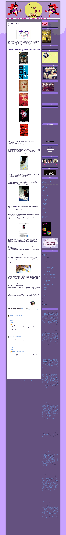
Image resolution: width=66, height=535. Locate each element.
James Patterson (56, 403)
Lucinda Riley (53, 437)
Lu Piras (49, 437)
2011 (44, 301)
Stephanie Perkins (56, 507)
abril (45, 289)
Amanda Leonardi (44, 322)
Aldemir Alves (52, 319)
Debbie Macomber (50, 358)
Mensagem (55, 456)
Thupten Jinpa (49, 518)
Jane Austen (53, 405)
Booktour (52, 335)
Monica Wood (55, 463)
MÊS (50, 457)
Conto (43, 348)
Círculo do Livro (51, 344)
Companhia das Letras (54, 346)
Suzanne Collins (48, 512)
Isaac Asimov (45, 401)
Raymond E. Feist (56, 484)
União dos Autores (52, 520)
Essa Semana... (56, 379)
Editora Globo (50, 368)
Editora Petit (44, 371)
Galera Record (51, 387)
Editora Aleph (44, 365)
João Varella (49, 411)
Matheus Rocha (54, 451)
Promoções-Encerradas (53, 481)
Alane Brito (47, 319)
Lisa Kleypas (52, 432)
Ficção (52, 383)
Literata (57, 433)
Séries (47, 502)
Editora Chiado (55, 367)
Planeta (50, 480)
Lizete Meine (44, 435)
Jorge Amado (54, 415)
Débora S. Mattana (56, 358)
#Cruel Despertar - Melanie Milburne (49, 274)
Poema (54, 480)
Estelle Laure (49, 380)
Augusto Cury (56, 331)
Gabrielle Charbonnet (53, 386)
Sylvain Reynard (44, 513)
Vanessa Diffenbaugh (50, 522)
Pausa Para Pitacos (45, 213)
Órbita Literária (48, 473)
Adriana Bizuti (55, 316)
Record (50, 485)
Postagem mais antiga (35, 380)
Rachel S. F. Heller (44, 483)
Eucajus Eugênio (54, 380)
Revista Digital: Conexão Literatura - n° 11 (50, 277)
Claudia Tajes (44, 345)
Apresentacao (44, 330)
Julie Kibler (52, 417)
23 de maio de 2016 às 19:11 (20, 324)
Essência (45, 380)
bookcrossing (44, 335)
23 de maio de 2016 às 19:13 (20, 351)
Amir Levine (44, 323)
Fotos (46, 385)
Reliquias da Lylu (44, 217)
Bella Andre (49, 332)
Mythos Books (52, 464)
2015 (44, 295)
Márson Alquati (55, 450)
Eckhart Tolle (49, 364)
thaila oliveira (12, 315)
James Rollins (50, 404)
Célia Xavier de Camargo (51, 342)
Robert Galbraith (48, 489)
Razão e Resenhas (45, 216)
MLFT (30, 309)
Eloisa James (47, 376)
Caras (52, 339)
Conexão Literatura (49, 347)
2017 (57, 313)
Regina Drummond (54, 485)
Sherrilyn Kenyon (44, 503)
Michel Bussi (53, 460)
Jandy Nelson (48, 405)
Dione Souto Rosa (56, 361)
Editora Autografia (47, 366)
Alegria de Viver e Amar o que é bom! (48, 181)
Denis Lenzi (45, 359)
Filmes (55, 383)
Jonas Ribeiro (44, 415)
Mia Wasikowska (53, 458)
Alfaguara (47, 320)
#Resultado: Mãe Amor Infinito (48, 270)
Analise (53, 324)
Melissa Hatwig (44, 454)
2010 (44, 303)
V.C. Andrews (47, 521)
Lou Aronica (46, 436)
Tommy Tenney (52, 519)
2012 (44, 300)
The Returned (50, 517)
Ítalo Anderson (50, 401)
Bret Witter (49, 337)
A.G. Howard (51, 314)
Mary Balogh (49, 451)
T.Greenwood (54, 513)
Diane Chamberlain (45, 361)
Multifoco (43, 464)
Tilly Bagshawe (55, 518)
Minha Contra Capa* (45, 207)
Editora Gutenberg (55, 368)
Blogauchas (50, 334)
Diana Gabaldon (50, 360)
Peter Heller (49, 479)
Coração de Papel (44, 191)
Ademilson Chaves (44, 316)
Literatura (19, 309)
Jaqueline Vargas (52, 406)
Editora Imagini (46, 369)
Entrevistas (56, 377)
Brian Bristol (54, 337)
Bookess (48, 335)
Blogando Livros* (45, 186)
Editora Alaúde (55, 364)
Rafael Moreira (50, 483)
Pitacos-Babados (45, 480)
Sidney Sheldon (55, 503)
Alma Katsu (55, 320)
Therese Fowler (55, 517)
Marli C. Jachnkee (49, 450)
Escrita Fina (51, 379)
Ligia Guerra (47, 430)
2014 (44, 297)
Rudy (52, 493)
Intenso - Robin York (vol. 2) (48, 268)
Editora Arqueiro (50, 365)
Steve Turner (56, 508)
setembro (45, 260)
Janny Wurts (46, 406)
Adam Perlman (55, 315)
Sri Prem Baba (44, 507)
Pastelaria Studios (52, 474)
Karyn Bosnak (44, 420)
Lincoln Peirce (47, 431)
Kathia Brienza (52, 421)
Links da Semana (53, 431)
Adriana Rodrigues (44, 317)
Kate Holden (53, 420)
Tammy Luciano (52, 514)
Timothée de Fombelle (45, 519)
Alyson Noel (44, 321)
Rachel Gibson (55, 482)
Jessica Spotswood (55, 409)
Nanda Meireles (56, 465)
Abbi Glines (56, 314)
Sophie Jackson (55, 506)
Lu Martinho (44, 204)
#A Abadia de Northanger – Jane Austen (50, 281)
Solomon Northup (44, 506)
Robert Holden (53, 489)
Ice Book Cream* (44, 198)
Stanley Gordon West (50, 507)
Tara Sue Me (56, 514)
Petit (57, 479)
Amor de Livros (44, 182)
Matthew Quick (47, 452)
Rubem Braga (37, 309)
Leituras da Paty (44, 199)
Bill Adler (56, 333)
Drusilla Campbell (47, 363)
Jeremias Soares (44, 409)
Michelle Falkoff (48, 461)
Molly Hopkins (50, 463)
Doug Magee (53, 362)
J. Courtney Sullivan (56, 401)
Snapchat (49, 505)
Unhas (47, 520)
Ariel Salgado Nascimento (52, 330)
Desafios (44, 360)
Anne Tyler (45, 329)
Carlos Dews (55, 339)
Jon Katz (56, 414)
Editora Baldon (53, 366)
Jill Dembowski (55, 410)
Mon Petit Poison (44, 208)
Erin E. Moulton (52, 378)
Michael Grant (47, 459)
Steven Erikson (46, 509)
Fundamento (47, 386)
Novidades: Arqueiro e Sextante (48, 283)
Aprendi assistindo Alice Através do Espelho (50, 267)
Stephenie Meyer (10, 310)
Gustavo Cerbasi (49, 392)
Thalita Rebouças (53, 516)
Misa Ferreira (47, 462)
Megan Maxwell (48, 453)
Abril (45, 315)
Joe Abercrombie (54, 411)
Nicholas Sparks (55, 467)
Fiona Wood (43, 384)
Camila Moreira (48, 339)
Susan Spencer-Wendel (47, 511)
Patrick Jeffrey (48, 475)
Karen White (55, 419)
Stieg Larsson (45, 510)
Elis (47, 374)
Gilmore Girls (49, 389)
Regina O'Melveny (44, 486)
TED (48, 515)
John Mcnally (47, 414)
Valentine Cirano (55, 521)
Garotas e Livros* (44, 196)
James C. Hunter (44, 403)
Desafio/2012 (50, 359)
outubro (45, 258)
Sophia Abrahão (50, 506)
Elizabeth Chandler (45, 375)
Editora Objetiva (50, 370)
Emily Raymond (46, 377)
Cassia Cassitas (55, 341)
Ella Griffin (50, 375)
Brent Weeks (45, 337)
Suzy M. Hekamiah (54, 512)
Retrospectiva (44, 488)
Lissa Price (46, 433)
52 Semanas (46, 314)
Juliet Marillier (48, 418)
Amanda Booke (49, 321)
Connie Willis (55, 347)
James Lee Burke (50, 403)
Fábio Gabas (54, 381)
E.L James (45, 364)
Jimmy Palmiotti (44, 411)
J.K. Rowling (45, 402)
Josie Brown (49, 416)
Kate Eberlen (48, 420)
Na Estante (57, 464)
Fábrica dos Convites (45, 195)
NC (48, 466)
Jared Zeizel (45, 407)
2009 (44, 304)
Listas (54, 433)
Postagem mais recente (12, 380)
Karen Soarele (51, 419)
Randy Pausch (55, 483)
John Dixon (54, 413)
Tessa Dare (48, 516)
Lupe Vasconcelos (47, 438)
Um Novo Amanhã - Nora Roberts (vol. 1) (50, 278)
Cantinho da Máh (44, 187)
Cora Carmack (48, 348)
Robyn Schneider (47, 490)
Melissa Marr (50, 454)
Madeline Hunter (44, 440)
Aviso (44, 332)
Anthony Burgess (51, 329)
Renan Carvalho (51, 486)
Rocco (51, 490)
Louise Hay (44, 437)
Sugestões (50, 510)
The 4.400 (57, 516)
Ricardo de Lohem (49, 488)
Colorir (49, 346)
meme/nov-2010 (56, 454)
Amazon (55, 322)
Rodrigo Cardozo (56, 490)
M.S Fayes (56, 439)
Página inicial (24, 380)
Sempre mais (44, 501)
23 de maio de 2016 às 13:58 (18, 315)
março (45, 290)
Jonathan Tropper (49, 415)
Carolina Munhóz (50, 341)
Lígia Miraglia (52, 430)
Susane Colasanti (53, 511)
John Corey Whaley (48, 413)
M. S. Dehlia (51, 439)
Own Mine (43, 211)
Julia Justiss (54, 416)
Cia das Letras (46, 344)
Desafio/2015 (55, 359)
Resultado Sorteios (49, 487)
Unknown (13, 324)
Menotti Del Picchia (50, 456)
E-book (57, 363)
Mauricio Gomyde (53, 452)
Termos (56, 515)
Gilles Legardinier (55, 388)
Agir (55, 318)
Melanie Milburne (54, 453)
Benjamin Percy (44, 333)
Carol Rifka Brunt (56, 340)
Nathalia (13, 27)
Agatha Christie (51, 318)
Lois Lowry (48, 435)
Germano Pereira (50, 388)
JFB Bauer (50, 410)
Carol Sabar (45, 341)
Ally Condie (51, 320)
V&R (51, 521)
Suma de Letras (56, 510)
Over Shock (44, 209)
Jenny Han (55, 408)
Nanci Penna (51, 465)
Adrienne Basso (46, 318)
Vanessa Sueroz (56, 522)
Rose (51, 492)
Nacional (45, 465)
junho (45, 264)
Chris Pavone (47, 343)
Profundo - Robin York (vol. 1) (48, 271)
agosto (45, 261)
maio (45, 266)
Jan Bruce (54, 404)
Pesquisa (52, 478)
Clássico (56, 344)
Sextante (51, 502)
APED (56, 329)
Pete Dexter (55, 478)
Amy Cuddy (48, 323)
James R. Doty (46, 404)
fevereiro (45, 292)
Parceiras (47, 474)
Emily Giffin (56, 376)
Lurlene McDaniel (53, 438)
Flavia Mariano (48, 384)
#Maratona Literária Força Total (49, 273)
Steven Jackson (56, 509)
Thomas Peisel (44, 518)
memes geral (44, 456)
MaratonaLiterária (26, 309)
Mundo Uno (47, 464)
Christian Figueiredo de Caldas (54, 343)
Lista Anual (50, 433)
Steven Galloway (51, 509)
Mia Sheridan (48, 458)
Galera (47, 387)
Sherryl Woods (50, 503)
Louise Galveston (56, 436)
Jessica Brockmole (49, 409)
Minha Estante (53, 461)
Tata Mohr (44, 515)
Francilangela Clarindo (51, 385)
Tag (57, 513)
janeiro (45, 293)
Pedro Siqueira (47, 478)
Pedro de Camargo (53, 477)
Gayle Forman (44, 388)
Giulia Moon (54, 389)
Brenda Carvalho (47, 336)
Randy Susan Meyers (44, 484)
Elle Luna (54, 375)
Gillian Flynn (44, 389)
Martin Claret (44, 451)
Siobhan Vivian (52, 504)
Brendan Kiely (52, 336)
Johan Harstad (53, 412)
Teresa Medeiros (52, 515)
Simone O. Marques (45, 504)
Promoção (46, 481)
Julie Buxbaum (48, 417)
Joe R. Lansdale (47, 412)
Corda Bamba (53, 348)
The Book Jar (45, 517)
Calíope (54, 338)
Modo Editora (44, 463)
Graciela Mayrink (53, 390)
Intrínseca (48, 400)
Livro (22, 309)
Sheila (56, 502)
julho (45, 263)
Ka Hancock (46, 419)
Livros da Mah (44, 203)
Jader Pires (50, 402)
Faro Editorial (47, 382)
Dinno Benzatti (51, 361)
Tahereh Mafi (46, 514)
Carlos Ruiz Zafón (50, 340)
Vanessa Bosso (44, 522)
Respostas (12, 322)
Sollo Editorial (55, 505)
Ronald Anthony (53, 491)
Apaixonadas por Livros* (46, 183)
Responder (11, 320)
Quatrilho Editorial (44, 482)
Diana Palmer (55, 360)
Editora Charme (49, 367)
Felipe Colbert (53, 382)
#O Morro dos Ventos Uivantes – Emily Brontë (51, 284)
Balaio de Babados (45, 185)
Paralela (43, 474)
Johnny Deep (52, 414)
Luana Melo (12, 336)
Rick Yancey (55, 488)
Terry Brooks (43, 516)
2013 (44, 298)
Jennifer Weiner (50, 408)
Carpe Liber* (44, 190)
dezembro (45, 255)
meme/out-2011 (46, 455)
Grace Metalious (47, 390)
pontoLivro (44, 220)
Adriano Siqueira (56, 317)
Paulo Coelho (48, 477)
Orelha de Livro (54, 473)
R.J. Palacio (50, 482)
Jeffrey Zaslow (44, 408)
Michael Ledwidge (48, 460)
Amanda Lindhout (50, 322)
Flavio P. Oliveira (54, 384)
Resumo (56, 487)
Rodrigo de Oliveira (46, 491)
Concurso (43, 347)
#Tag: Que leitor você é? (47, 280)
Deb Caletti (44, 358)
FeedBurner (52, 152)
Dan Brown (15, 309)
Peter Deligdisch (44, 479)
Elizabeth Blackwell (54, 374)
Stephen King (45, 508)
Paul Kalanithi (53, 476)
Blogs (12, 309)
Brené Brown (56, 336)
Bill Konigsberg (44, 334)
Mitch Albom (52, 462)
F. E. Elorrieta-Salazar (48, 381)
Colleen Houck (44, 346)
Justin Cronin (54, 418)
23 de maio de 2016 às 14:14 (18, 336)
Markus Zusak (44, 450)
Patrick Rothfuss (53, 475)
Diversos (48, 362)
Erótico (47, 379)
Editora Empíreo (44, 368)
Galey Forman (55, 387)
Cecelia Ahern (44, 342)
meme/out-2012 (54, 455)
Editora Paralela (55, 370)
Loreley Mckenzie (53, 435)
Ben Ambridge (55, 332)
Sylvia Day (49, 513)
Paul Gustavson (48, 476)
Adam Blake (49, 315)
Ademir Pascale (50, 316)
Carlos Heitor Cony (44, 340)
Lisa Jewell (47, 432)
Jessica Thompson (45, 410)
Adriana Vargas (50, 317)
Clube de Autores (55, 345)
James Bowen (55, 402)
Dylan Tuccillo (53, 363)
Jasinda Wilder (50, 407)
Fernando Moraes (48, 383)
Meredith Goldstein (44, 457)
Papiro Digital (44, 212)
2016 (44, 254)
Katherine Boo (48, 421)
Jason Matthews (55, 407)
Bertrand (48, 333)
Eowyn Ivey (46, 378)
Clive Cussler (49, 345)
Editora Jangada (53, 369)
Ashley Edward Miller (51, 331)
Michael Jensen (53, 459)
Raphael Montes (51, 484)
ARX (46, 331)
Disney (44, 362)
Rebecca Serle (45, 485)
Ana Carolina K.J (54, 323)
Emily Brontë (52, 376)
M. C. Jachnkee (47, 439)
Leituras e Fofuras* (45, 200)
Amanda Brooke (55, 321)
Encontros (51, 377)
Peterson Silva (54, 479)
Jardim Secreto (56, 406)
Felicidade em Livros (45, 194)
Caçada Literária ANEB (49, 338)
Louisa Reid (51, 436)
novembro (45, 257)
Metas (54, 457)
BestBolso (52, 333)
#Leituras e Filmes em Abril (48, 287)
